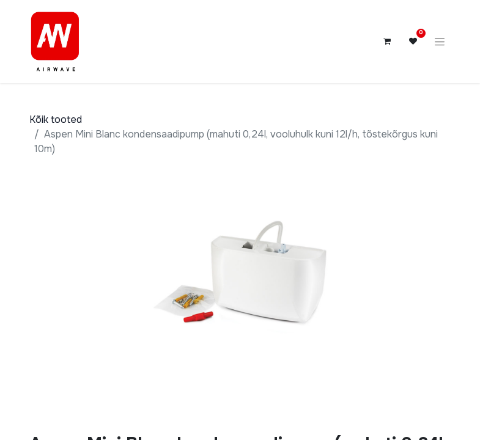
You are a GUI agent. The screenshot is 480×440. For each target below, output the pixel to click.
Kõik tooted (55, 119)
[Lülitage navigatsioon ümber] (439, 41)
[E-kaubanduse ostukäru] (387, 41)
